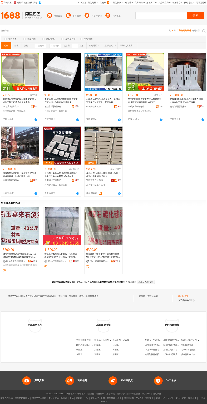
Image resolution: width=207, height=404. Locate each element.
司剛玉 (115, 349)
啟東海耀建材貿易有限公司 (175, 340)
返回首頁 (132, 282)
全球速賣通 (53, 398)
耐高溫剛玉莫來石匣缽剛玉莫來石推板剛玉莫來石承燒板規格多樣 (19, 101)
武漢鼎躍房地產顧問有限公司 (176, 345)
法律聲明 (100, 393)
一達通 (202, 398)
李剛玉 (79, 354)
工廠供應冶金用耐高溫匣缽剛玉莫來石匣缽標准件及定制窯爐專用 (61, 101)
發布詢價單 (183, 296)
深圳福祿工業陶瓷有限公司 (54, 180)
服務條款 (110, 393)
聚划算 (79, 398)
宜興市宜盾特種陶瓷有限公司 (95, 180)
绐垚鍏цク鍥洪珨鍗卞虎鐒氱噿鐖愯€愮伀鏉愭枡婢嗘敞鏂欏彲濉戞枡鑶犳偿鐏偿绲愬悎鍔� (103, 255)
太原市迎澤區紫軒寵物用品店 (176, 354)
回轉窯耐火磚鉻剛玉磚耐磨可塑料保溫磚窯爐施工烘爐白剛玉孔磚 (19, 174)
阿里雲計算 (129, 398)
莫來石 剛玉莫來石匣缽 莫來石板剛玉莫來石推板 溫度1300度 (103, 174)
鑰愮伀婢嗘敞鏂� (11, 265)
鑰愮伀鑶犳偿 (26, 265)
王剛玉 (97, 354)
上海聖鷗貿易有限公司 (173, 349)
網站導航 (157, 393)
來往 (178, 398)
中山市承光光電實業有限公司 (158, 349)
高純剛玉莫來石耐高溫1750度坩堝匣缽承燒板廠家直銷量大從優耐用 (61, 174)
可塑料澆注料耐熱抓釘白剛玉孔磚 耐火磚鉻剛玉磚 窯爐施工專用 (186, 101)
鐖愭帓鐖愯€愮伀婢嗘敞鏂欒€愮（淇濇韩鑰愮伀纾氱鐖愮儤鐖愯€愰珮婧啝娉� (19, 255)
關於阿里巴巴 (133, 393)
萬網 (158, 398)
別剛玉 (97, 349)
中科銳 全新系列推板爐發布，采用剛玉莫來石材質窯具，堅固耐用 (103, 101)
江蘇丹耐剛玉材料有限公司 (88, 345)
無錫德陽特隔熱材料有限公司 (179, 106)
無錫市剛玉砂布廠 (120, 340)
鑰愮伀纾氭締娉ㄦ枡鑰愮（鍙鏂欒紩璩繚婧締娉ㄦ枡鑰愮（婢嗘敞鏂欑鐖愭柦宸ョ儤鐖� (61, 255)
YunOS (139, 398)
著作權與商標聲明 (85, 393)
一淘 (86, 398)
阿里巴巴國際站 (22, 398)
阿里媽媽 (111, 398)
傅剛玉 (79, 349)
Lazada (103, 401)
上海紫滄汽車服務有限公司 (157, 345)
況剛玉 (97, 345)
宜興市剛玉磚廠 (83, 340)
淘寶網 (64, 398)
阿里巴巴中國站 (39, 398)
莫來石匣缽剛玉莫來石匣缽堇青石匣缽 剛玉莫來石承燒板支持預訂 (144, 101)
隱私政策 (121, 393)
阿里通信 (149, 398)
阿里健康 (192, 398)
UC (163, 398)
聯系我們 (146, 393)
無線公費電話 (187, 345)
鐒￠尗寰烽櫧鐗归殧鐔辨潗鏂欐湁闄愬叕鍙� (15, 261)
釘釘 (184, 398)
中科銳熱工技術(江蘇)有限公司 (95, 106)
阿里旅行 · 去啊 (98, 398)
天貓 (72, 398)
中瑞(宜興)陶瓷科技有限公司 (12, 106)
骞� (34, 261)
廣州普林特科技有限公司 (156, 354)
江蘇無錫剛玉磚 (154, 296)
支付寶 (170, 398)
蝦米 (119, 398)
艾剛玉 (115, 345)
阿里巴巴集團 (7, 398)
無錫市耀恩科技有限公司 (54, 106)
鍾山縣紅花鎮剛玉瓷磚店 (105, 340)
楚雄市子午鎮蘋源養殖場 (156, 340)
